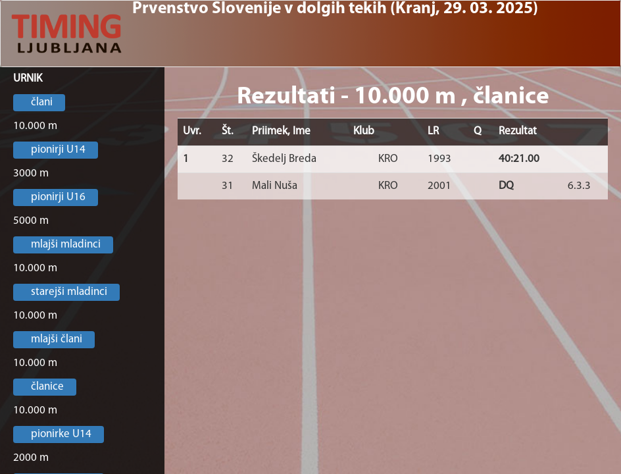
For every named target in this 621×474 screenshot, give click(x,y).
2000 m (31, 457)
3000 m (31, 173)
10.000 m (35, 126)
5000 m (31, 220)
